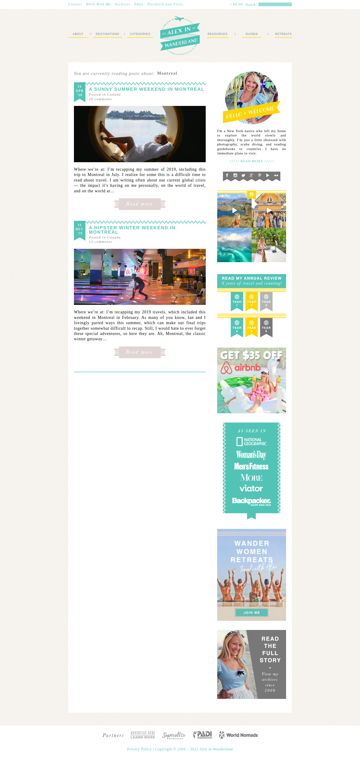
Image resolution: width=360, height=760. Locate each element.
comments (100, 99)
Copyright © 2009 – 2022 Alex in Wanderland (194, 749)
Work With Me (98, 4)
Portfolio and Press (165, 4)
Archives (123, 4)
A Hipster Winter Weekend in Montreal (132, 230)
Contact (75, 4)
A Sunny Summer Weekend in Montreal (147, 89)
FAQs (139, 4)
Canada (114, 94)
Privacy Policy (140, 749)
